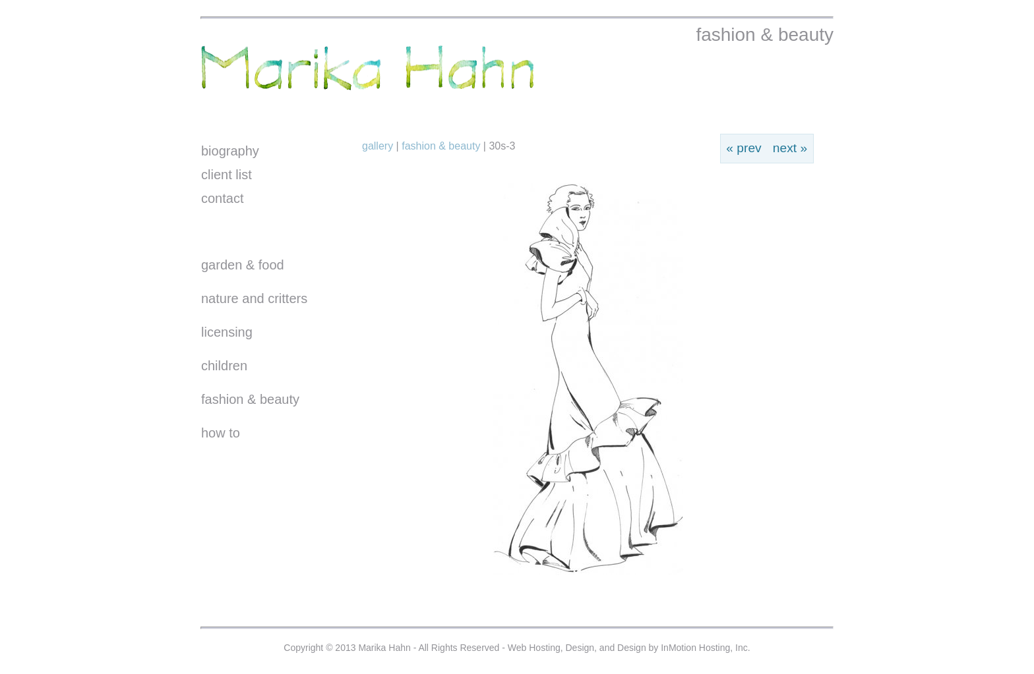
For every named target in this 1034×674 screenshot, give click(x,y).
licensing (227, 332)
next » (790, 148)
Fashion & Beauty (441, 146)
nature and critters (254, 298)
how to (220, 433)
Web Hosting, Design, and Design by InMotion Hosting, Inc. (629, 647)
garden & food (242, 265)
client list (226, 174)
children (224, 365)
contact (222, 198)
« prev (743, 148)
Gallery (379, 146)
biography (230, 151)
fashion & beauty (250, 399)
